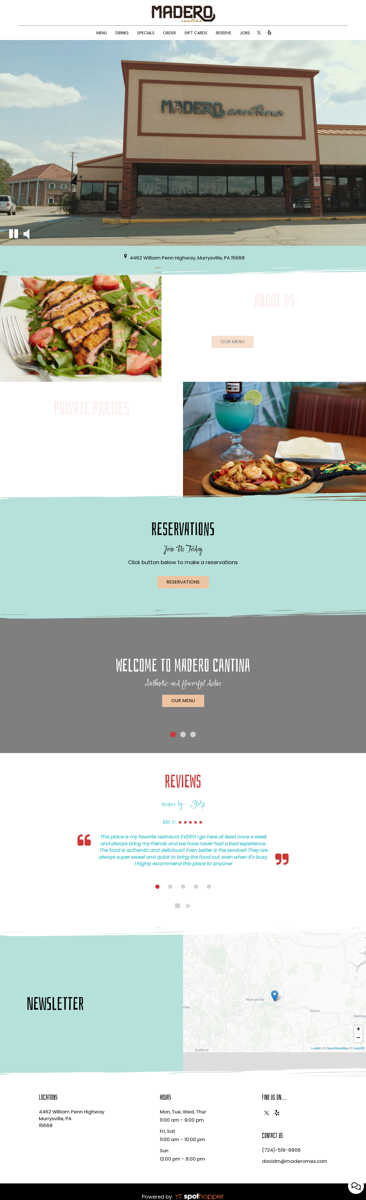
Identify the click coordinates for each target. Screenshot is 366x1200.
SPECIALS (145, 33)
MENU (101, 33)
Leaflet (316, 1048)
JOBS (245, 33)
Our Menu (183, 700)
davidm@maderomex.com (294, 1161)
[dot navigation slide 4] (196, 886)
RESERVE (223, 33)
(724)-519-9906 (281, 1150)
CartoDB (359, 1048)
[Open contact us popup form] (356, 1186)
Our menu (228, 343)
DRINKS (122, 33)
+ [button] (358, 1029)
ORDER (169, 33)
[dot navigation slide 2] (170, 886)
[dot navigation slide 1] (157, 886)
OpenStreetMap (337, 1048)
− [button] (358, 1038)
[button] (13, 233)
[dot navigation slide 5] (209, 886)
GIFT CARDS (195, 33)
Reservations (183, 582)
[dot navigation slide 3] (183, 886)
